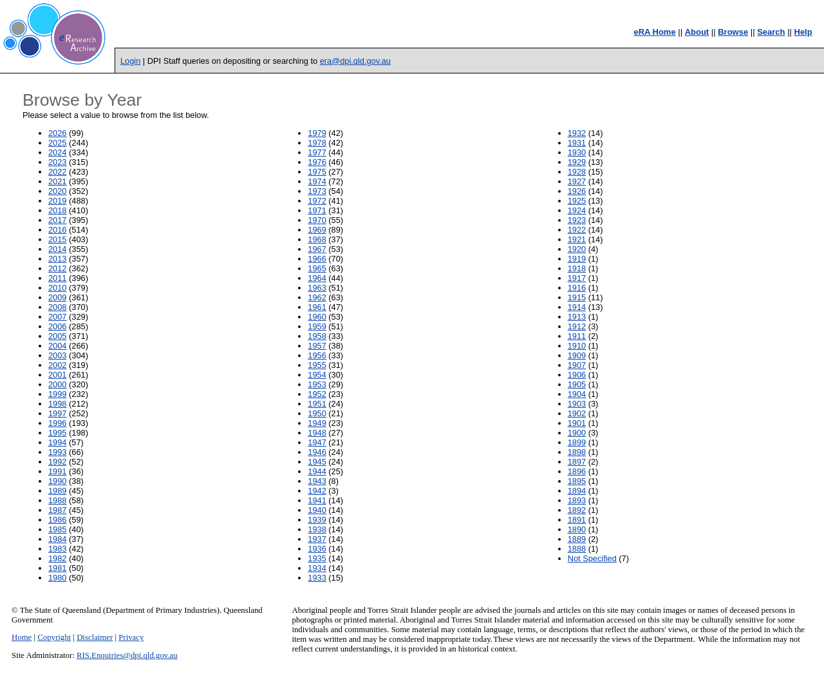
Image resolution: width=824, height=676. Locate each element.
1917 (577, 278)
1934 (317, 568)
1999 (57, 394)
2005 (57, 336)
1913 (577, 317)
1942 (317, 491)
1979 (317, 133)
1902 (577, 413)
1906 (577, 375)
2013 (57, 259)
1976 (317, 162)
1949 (317, 423)
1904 (577, 394)
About (697, 32)
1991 (57, 471)
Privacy (131, 637)
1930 (577, 152)
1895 (577, 481)
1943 (317, 481)
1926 (577, 191)
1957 (317, 346)
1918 (577, 268)
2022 (57, 172)
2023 (57, 162)
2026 (57, 133)
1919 (577, 259)
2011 (57, 278)
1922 (577, 230)
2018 (57, 210)
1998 (57, 404)
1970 (317, 220)
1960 (317, 317)
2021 (57, 181)
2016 (57, 230)
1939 (317, 520)
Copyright (54, 637)
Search (771, 32)
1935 (317, 558)
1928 (577, 172)
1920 (577, 249)
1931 (577, 143)
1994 (57, 442)
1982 (57, 558)
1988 (57, 500)
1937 (317, 539)
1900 (577, 433)
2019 (57, 201)
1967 (317, 249)
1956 (317, 355)
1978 (317, 143)
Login (130, 61)
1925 (577, 201)
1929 (577, 162)
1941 (317, 500)
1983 (57, 549)
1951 (317, 404)
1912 (577, 326)
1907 (577, 365)
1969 (317, 230)
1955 (317, 365)
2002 (57, 365)
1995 (57, 433)
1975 (317, 172)
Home (22, 637)
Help (803, 32)
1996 (57, 423)
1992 (57, 462)
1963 (317, 288)
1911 (577, 336)
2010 (57, 288)
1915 (577, 297)
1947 (317, 442)
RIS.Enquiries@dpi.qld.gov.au (127, 655)
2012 (57, 268)
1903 (577, 404)
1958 (317, 336)
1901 (577, 423)
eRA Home (654, 32)
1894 (577, 491)
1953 (317, 384)
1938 (317, 529)
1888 (577, 549)
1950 (317, 413)
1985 (57, 529)
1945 (317, 462)
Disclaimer (95, 637)
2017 (57, 220)
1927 (577, 181)
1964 (317, 278)
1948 (317, 433)
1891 (577, 520)
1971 (317, 210)
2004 (57, 346)
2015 (57, 239)
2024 (57, 152)
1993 (57, 452)
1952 (317, 394)
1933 (317, 578)
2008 (57, 307)
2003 (57, 355)
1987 (57, 510)
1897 (577, 462)
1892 (577, 510)
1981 (57, 568)
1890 (577, 529)
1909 (577, 355)
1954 (317, 375)
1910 (577, 346)
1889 (577, 539)
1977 (317, 152)
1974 (317, 181)
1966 (317, 259)
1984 (57, 539)
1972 (317, 201)
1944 (317, 471)
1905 (577, 384)
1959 (317, 326)
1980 (57, 578)
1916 (577, 288)
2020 (57, 191)
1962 (317, 297)
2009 (57, 297)
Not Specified (592, 558)
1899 (577, 442)
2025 (57, 143)
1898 (577, 452)
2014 (57, 249)
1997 (57, 413)
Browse (733, 32)
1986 (57, 520)
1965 (317, 268)
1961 (317, 307)
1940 (317, 510)
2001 (57, 375)
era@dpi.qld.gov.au (355, 61)
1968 (317, 239)
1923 (577, 220)
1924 (577, 210)
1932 (577, 133)
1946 (317, 452)
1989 (57, 491)
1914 (577, 307)
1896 (577, 471)
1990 (57, 481)
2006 (57, 326)
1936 (317, 549)
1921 (577, 239)
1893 (577, 500)
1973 (317, 191)
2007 (57, 317)
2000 (57, 384)
